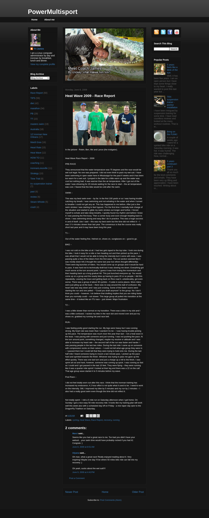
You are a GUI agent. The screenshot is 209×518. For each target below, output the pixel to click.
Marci (75, 433)
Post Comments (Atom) (110, 500)
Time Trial (35, 178)
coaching (34, 163)
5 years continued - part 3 (172, 164)
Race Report (97, 420)
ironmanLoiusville (39, 168)
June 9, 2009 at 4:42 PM (83, 472)
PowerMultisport (52, 11)
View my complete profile (42, 64)
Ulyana (75, 453)
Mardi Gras (35, 142)
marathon (35, 108)
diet (32, 103)
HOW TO (34, 157)
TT (31, 119)
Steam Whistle (37, 202)
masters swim (37, 124)
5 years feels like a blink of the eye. (172, 68)
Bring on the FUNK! (172, 133)
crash (33, 207)
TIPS (32, 98)
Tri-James (39, 48)
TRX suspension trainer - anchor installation (172, 102)
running (116, 420)
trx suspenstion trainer (41, 183)
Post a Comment (77, 478)
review (33, 197)
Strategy (34, 173)
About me (49, 19)
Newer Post (71, 492)
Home (34, 19)
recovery (108, 420)
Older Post (138, 492)
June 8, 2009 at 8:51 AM (83, 447)
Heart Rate (35, 147)
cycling (76, 420)
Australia (34, 129)
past (32, 191)
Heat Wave (85, 420)
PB (31, 113)
